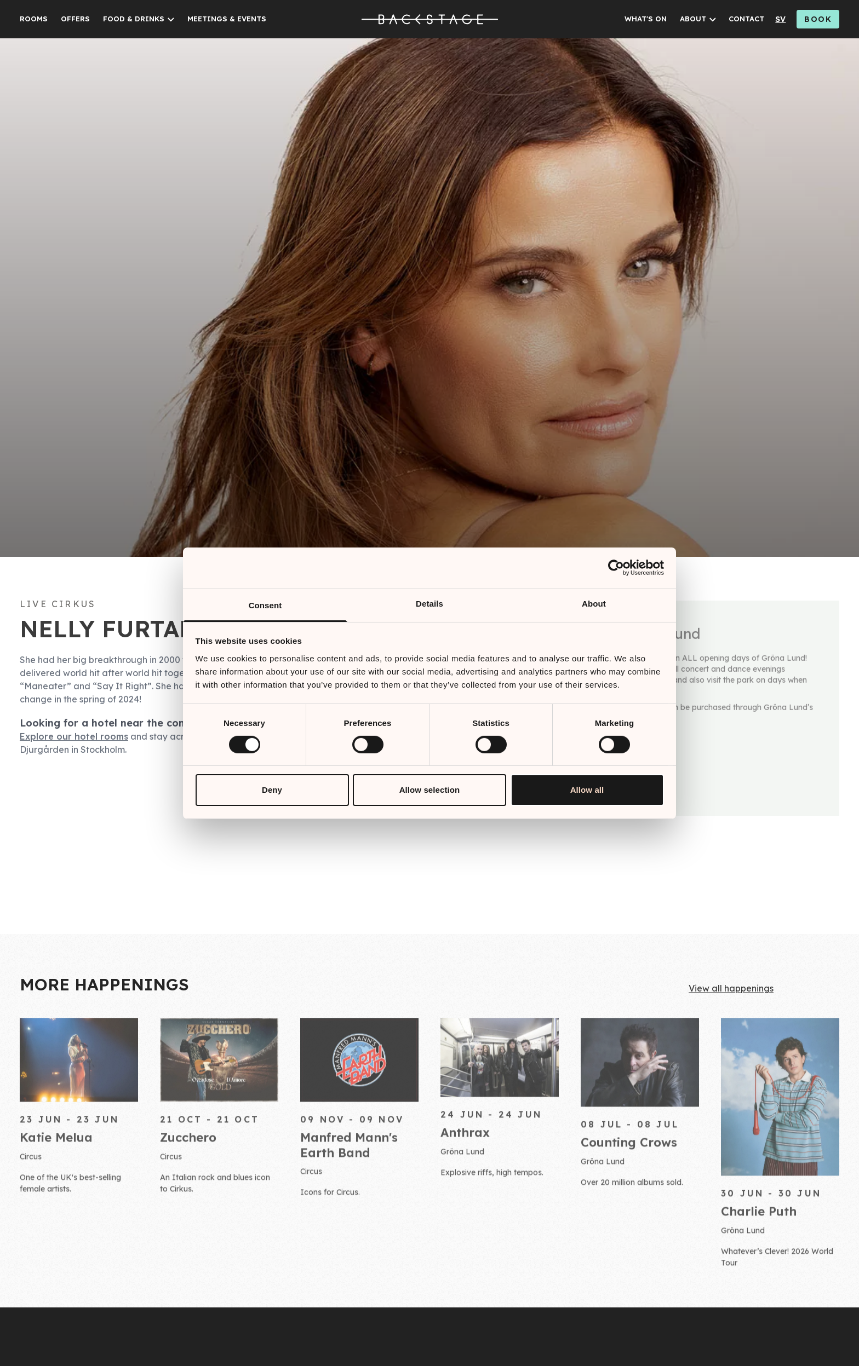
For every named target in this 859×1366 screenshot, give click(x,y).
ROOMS (34, 18)
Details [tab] (429, 603)
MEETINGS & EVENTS (226, 18)
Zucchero (188, 1143)
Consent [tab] (265, 604)
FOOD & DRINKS (133, 18)
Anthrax (465, 1137)
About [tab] (594, 603)
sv (780, 19)
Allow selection (429, 789)
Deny (272, 789)
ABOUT (693, 18)
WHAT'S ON (646, 18)
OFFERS (75, 18)
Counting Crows (629, 1147)
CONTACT (746, 18)
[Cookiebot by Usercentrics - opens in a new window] (616, 568)
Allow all (587, 789)
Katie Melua (56, 1143)
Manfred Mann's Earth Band (349, 1151)
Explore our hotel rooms (74, 739)
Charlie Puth (759, 1216)
